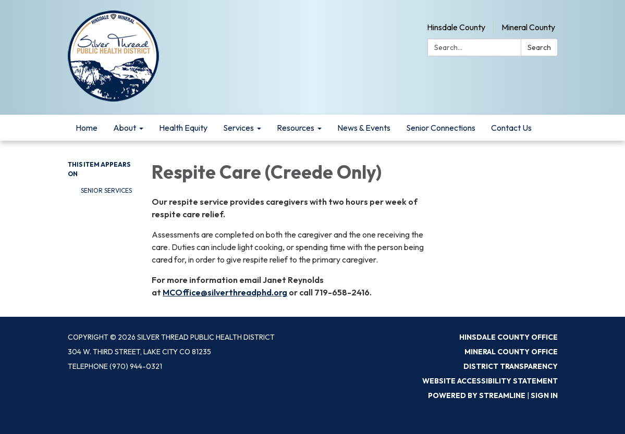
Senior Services (106, 190)
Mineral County (528, 27)
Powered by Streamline (476, 395)
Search (539, 47)
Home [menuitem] (86, 127)
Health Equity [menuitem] (183, 127)
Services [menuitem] (238, 127)
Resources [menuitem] (295, 127)
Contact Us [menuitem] (511, 127)
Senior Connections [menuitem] (440, 127)
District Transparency (510, 366)
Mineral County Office (511, 351)
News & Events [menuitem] (363, 127)
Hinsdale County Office (508, 337)
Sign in (544, 395)
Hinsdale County (456, 27)
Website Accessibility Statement (490, 381)
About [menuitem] (124, 127)
